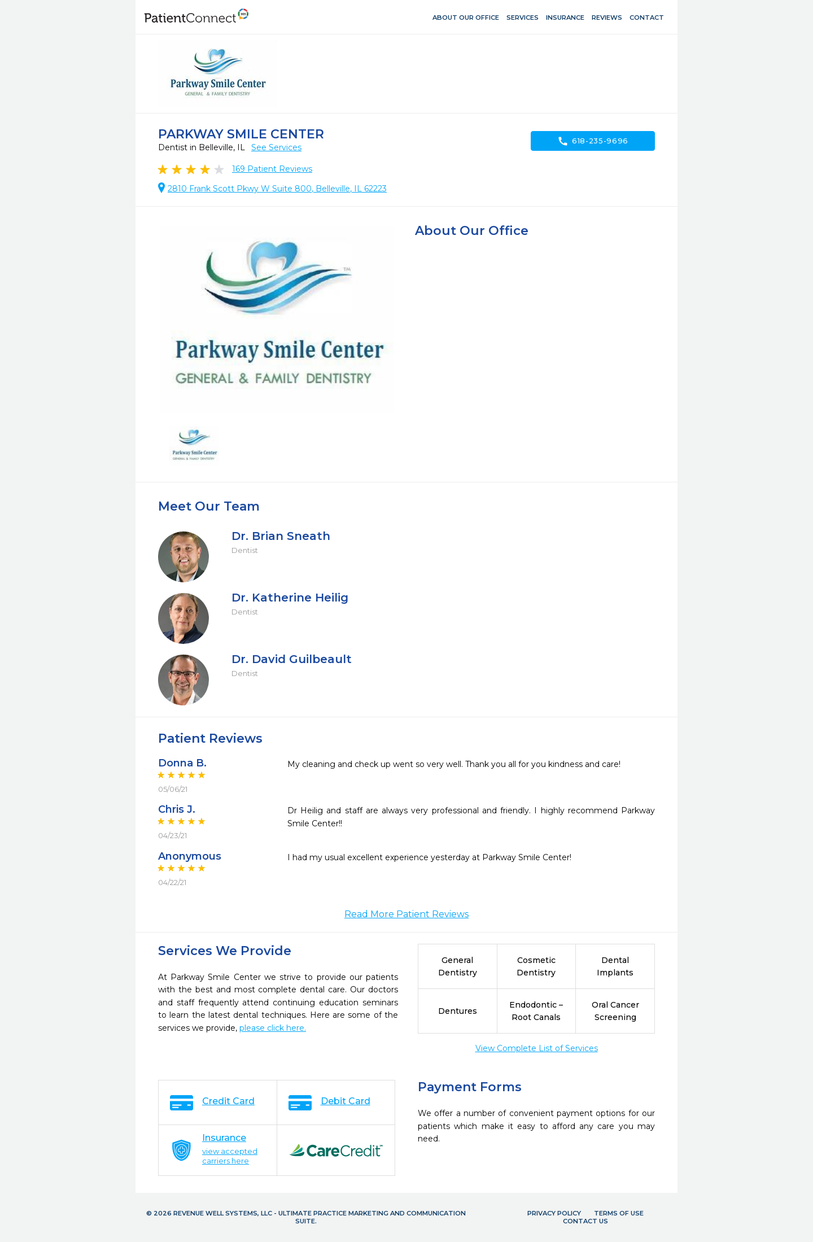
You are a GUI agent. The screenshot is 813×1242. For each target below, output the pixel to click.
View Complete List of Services (536, 1048)
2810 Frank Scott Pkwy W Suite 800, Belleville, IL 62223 (277, 189)
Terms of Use (619, 1213)
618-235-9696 (592, 141)
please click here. (272, 1028)
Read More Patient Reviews (406, 914)
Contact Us (585, 1221)
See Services (276, 147)
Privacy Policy (554, 1213)
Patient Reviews (272, 169)
